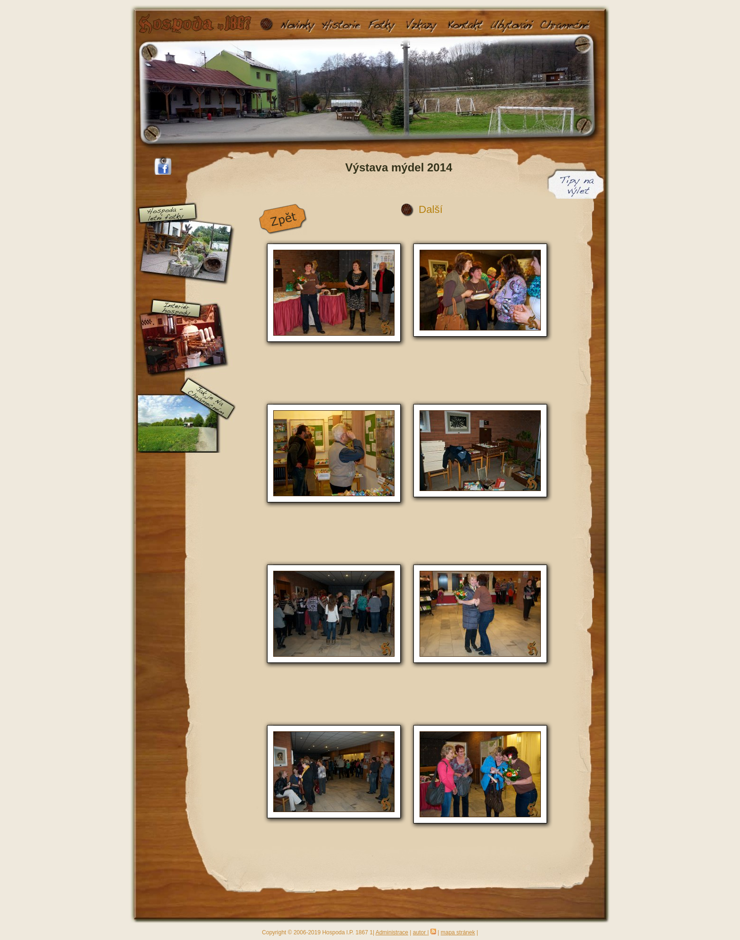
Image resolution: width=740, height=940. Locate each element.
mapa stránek (458, 932)
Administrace (392, 932)
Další (431, 209)
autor (420, 932)
